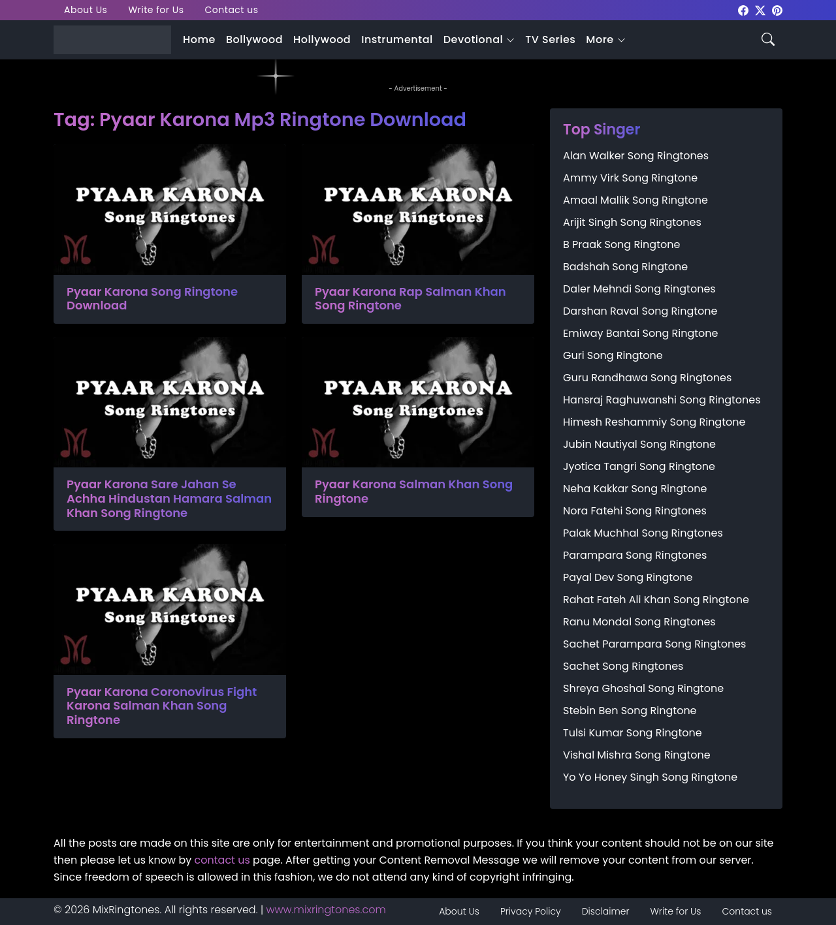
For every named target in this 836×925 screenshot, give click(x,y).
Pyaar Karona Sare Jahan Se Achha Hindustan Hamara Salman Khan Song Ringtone (169, 498)
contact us (222, 860)
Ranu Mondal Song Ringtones (639, 621)
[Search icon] (768, 38)
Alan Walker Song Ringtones (636, 155)
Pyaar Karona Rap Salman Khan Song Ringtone (410, 299)
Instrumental (397, 39)
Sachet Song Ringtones (623, 666)
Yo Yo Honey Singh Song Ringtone (650, 777)
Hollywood (322, 39)
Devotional (473, 39)
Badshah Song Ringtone (625, 266)
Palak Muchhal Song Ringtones (643, 533)
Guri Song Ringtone (613, 355)
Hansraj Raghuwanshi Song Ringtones (662, 399)
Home (199, 39)
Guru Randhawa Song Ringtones (647, 377)
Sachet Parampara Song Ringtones (654, 643)
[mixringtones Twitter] (760, 9)
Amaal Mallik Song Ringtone (635, 200)
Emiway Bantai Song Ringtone (640, 333)
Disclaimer (606, 911)
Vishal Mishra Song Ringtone (637, 754)
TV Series (550, 39)
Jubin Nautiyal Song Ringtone (639, 444)
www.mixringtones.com (326, 909)
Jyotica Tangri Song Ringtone (639, 466)
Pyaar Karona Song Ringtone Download (152, 299)
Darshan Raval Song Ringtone (640, 311)
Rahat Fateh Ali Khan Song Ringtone (656, 599)
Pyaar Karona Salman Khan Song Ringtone (414, 491)
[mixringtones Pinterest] (777, 9)
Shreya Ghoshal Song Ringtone (643, 688)
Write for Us (156, 9)
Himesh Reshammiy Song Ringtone (654, 422)
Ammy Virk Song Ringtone (630, 177)
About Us (85, 9)
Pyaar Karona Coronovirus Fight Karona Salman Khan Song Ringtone (162, 706)
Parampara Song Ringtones (635, 555)
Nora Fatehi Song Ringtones (635, 510)
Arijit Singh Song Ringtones (632, 222)
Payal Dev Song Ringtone (628, 577)
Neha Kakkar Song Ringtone (635, 488)
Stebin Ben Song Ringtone (630, 710)
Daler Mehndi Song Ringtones (639, 288)
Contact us (232, 9)
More (599, 39)
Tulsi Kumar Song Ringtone (632, 732)
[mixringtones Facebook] (743, 9)
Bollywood (254, 39)
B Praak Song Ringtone (621, 244)
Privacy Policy (530, 911)
